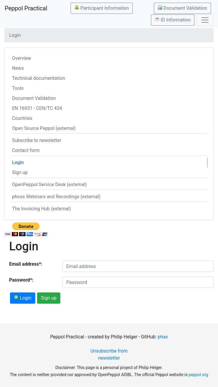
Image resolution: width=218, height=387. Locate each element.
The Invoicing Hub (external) (41, 208)
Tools (18, 88)
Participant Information (101, 8)
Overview (21, 58)
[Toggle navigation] (205, 20)
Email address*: (25, 264)
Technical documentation (38, 78)
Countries (22, 118)
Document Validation (182, 8)
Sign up (20, 172)
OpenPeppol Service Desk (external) (49, 184)
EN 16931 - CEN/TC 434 (37, 108)
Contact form (26, 150)
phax (163, 337)
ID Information (173, 20)
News (18, 68)
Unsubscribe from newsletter (109, 354)
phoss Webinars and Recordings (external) (56, 196)
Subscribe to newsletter (36, 140)
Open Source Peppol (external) (44, 128)
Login (18, 162)
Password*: (21, 280)
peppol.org (198, 374)
